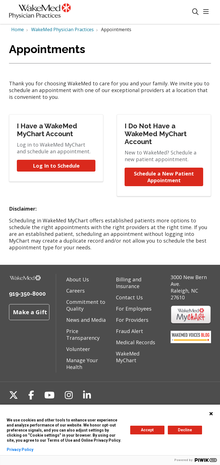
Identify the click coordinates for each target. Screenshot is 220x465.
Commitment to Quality (85, 305)
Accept (147, 430)
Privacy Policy (20, 449)
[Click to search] (195, 12)
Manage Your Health (82, 363)
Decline (185, 430)
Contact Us (129, 297)
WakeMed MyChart (127, 357)
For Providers (132, 319)
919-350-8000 (27, 293)
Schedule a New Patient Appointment (164, 177)
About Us (77, 279)
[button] (207, 12)
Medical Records (135, 342)
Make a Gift (30, 312)
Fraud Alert (129, 331)
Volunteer (78, 349)
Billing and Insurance (128, 283)
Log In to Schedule (56, 165)
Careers (75, 290)
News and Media (86, 319)
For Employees (134, 308)
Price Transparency (83, 334)
